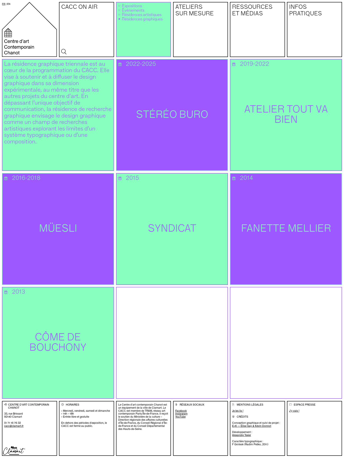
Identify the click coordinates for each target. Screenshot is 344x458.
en (8, 3)
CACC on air (79, 7)
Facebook (181, 410)
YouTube (180, 416)
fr (3, 3)
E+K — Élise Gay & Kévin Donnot (251, 426)
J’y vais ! (294, 410)
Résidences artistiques (141, 15)
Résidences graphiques (142, 19)
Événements (133, 11)
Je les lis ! (237, 410)
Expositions (132, 6)
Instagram (181, 413)
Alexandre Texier (241, 435)
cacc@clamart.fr (13, 426)
